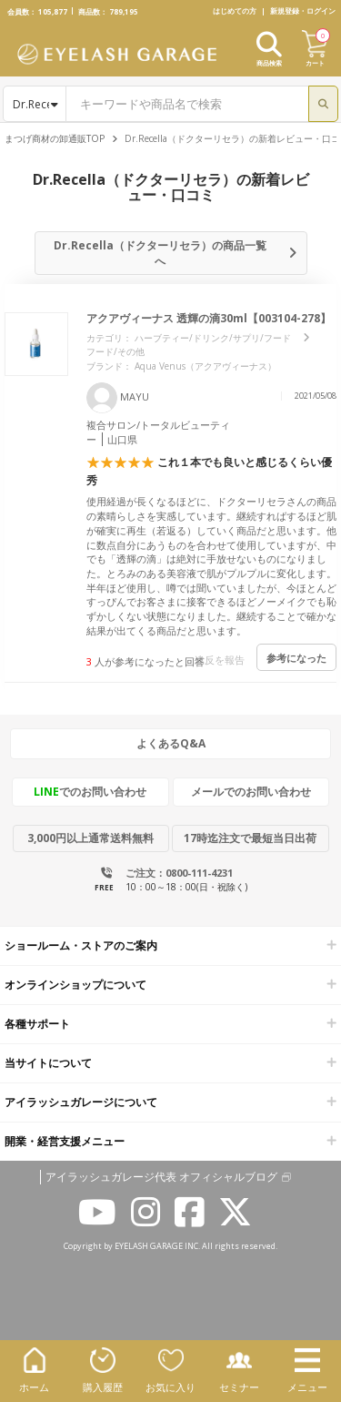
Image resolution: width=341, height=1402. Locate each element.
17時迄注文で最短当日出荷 (250, 838)
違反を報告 (220, 659)
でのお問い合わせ (90, 791)
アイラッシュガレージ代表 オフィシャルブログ (161, 1177)
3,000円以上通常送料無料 (90, 838)
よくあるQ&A (171, 743)
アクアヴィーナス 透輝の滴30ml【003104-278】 (208, 318)
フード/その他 (115, 351)
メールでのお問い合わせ (251, 791)
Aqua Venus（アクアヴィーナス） (205, 366)
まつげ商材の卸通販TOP (55, 138)
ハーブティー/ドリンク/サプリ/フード (213, 337)
